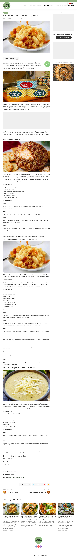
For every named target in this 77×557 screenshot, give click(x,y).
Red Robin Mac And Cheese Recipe (17, 477)
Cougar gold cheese (8, 131)
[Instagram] (73, 1)
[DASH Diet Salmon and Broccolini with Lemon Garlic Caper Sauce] (29, 509)
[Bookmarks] (69, 5)
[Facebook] (70, 1)
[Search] (73, 5)
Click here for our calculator (63, 37)
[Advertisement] (26, 120)
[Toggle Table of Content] (16, 59)
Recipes (5, 12)
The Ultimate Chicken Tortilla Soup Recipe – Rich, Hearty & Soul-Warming (47, 518)
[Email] (48, 484)
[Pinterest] (71, 1)
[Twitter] (37, 484)
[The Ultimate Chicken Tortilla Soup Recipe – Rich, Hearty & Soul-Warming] (47, 509)
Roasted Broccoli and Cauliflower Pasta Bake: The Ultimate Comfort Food (11, 518)
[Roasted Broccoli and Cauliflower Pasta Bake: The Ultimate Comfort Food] (11, 509)
